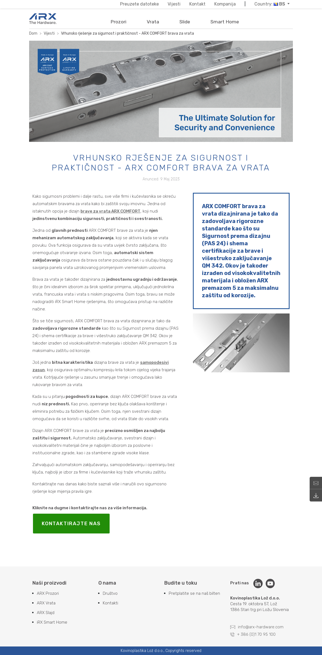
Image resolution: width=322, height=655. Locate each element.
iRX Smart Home (52, 622)
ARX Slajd (45, 612)
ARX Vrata (46, 603)
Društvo (110, 593)
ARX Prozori (48, 593)
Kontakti (110, 603)
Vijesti (49, 33)
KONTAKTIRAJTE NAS (71, 524)
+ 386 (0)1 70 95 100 (253, 634)
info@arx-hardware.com (257, 626)
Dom (33, 33)
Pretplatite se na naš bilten (194, 593)
